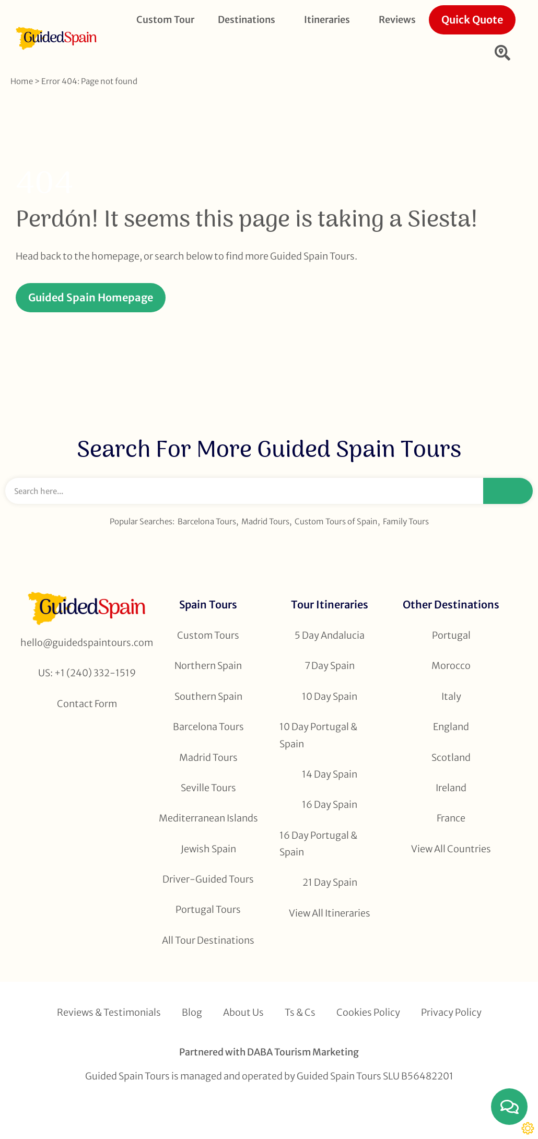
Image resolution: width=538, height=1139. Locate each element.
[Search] (508, 491)
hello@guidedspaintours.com (87, 643)
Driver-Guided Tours (208, 879)
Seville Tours (208, 788)
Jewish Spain (208, 849)
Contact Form (87, 704)
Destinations (249, 20)
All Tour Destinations (208, 940)
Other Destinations (451, 604)
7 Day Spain (330, 666)
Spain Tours (208, 604)
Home (21, 81)
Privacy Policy (451, 1012)
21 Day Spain (329, 882)
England (451, 727)
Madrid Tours (265, 521)
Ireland (451, 788)
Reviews (397, 20)
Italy (451, 696)
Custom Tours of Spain (336, 521)
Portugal (451, 635)
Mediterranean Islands (208, 818)
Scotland (451, 757)
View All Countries (451, 849)
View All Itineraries (329, 913)
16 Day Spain (329, 805)
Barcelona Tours (207, 521)
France (451, 818)
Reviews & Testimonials (109, 1012)
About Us (243, 1012)
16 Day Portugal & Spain (318, 843)
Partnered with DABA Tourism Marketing (269, 1052)
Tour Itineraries (329, 604)
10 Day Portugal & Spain (318, 735)
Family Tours (406, 521)
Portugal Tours (208, 909)
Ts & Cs (300, 1012)
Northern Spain (208, 666)
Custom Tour (165, 20)
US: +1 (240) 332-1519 (87, 673)
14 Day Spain (329, 774)
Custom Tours (208, 635)
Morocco (451, 666)
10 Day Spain (329, 696)
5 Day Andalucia (330, 635)
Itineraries (329, 20)
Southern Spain (208, 696)
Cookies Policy (368, 1012)
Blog (192, 1012)
